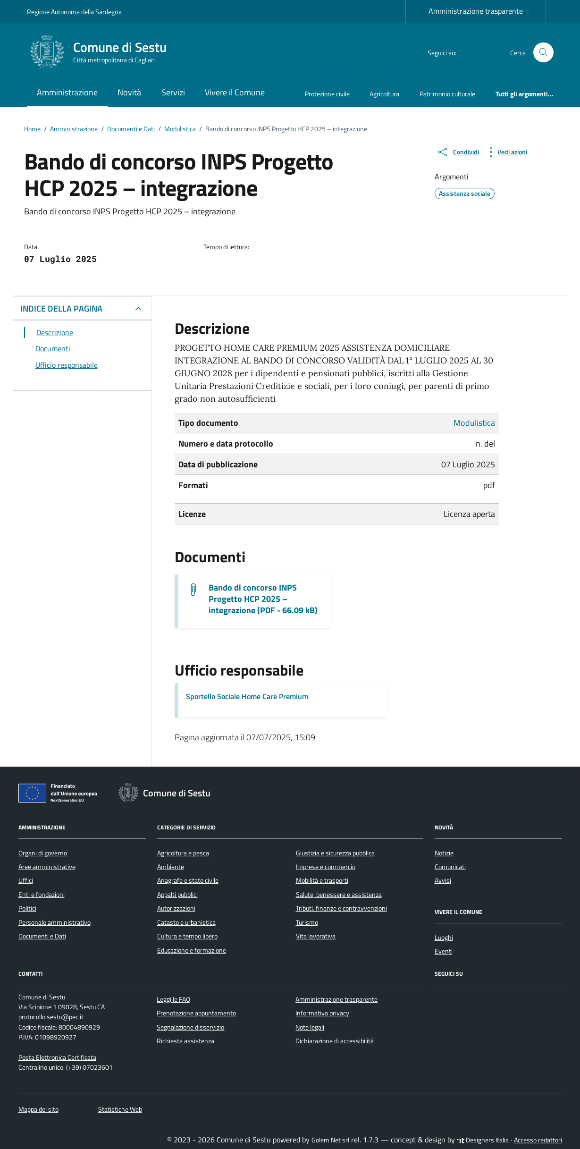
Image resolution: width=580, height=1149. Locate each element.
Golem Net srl (330, 1140)
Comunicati (450, 867)
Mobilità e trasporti (322, 880)
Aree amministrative (47, 867)
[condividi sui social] (458, 152)
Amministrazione (67, 92)
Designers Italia (483, 1140)
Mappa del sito (38, 1109)
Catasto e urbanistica (186, 922)
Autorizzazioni (176, 908)
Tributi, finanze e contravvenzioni (341, 908)
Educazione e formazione (191, 950)
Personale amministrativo (54, 922)
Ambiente (170, 867)
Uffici (25, 880)
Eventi (444, 951)
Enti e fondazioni (41, 894)
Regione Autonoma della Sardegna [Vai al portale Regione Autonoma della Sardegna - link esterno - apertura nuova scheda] (74, 12)
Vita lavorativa (316, 936)
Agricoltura (384, 94)
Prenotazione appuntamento (196, 1013)
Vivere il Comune (235, 92)
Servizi (173, 92)
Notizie (444, 853)
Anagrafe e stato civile (188, 880)
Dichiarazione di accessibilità (334, 1041)
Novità (129, 92)
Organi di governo (42, 853)
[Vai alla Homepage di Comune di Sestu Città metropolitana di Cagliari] (102, 52)
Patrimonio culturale (447, 94)
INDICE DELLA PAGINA (61, 308)
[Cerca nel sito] (543, 52)
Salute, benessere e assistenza (339, 894)
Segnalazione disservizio (190, 1027)
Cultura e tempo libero (187, 936)
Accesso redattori (538, 1140)
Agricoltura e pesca (183, 853)
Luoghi (444, 937)
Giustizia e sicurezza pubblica (335, 853)
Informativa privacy (322, 1013)
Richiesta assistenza (185, 1041)
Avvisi (443, 880)
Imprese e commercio (325, 867)
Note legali (309, 1027)
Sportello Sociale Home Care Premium (247, 696)
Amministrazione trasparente (476, 11)
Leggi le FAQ (173, 999)
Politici (27, 908)
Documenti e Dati (42, 936)
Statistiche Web (120, 1109)
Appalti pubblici (177, 894)
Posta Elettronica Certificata (57, 1057)
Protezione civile (327, 94)
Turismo (307, 922)
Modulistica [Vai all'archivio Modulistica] (474, 422)
